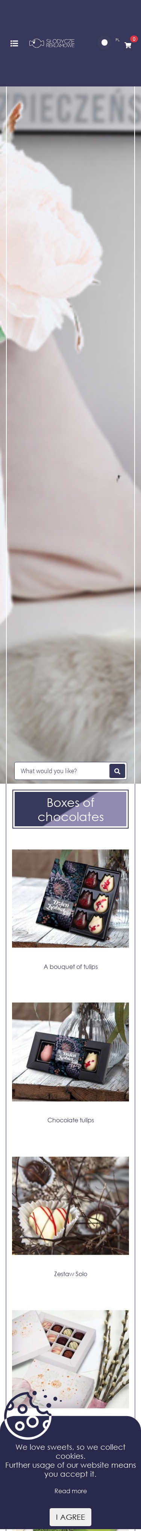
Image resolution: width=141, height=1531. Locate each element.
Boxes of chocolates (71, 809)
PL (117, 39)
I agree (70, 1517)
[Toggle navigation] (14, 43)
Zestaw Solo (70, 1274)
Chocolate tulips (70, 1120)
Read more (71, 1491)
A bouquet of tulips (71, 966)
